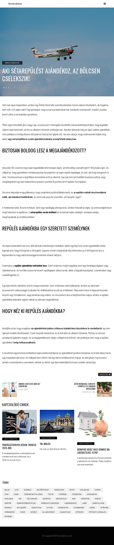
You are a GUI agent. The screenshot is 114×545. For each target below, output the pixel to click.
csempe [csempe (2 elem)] (97, 490)
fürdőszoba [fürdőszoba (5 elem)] (76, 494)
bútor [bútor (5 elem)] (71, 490)
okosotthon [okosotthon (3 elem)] (36, 507)
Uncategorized (12, 63)
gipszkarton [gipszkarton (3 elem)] (92, 494)
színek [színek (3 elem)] (92, 507)
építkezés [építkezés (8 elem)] (79, 512)
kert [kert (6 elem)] (74, 499)
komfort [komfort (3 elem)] (8, 503)
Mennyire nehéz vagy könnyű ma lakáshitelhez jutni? (93, 451)
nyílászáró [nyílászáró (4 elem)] (21, 507)
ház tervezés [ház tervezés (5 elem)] (32, 499)
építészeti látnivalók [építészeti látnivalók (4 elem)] (97, 512)
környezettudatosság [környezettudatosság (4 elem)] (50, 503)
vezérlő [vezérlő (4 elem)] (33, 512)
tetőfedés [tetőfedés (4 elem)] (104, 507)
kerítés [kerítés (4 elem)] (98, 499)
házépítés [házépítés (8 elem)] (46, 499)
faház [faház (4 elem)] (16, 494)
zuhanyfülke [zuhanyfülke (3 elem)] (65, 512)
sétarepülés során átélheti (43, 212)
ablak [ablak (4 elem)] (7, 490)
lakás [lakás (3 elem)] (84, 503)
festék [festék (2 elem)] (50, 494)
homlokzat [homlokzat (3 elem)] (9, 499)
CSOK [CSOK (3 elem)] (6, 494)
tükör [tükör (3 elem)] (22, 512)
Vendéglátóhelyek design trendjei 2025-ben (19, 446)
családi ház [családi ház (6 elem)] (84, 490)
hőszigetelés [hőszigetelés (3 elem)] (61, 499)
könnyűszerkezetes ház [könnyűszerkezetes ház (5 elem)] (26, 503)
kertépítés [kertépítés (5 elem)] (85, 499)
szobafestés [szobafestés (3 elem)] (63, 507)
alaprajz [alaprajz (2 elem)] (27, 490)
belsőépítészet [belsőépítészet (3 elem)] (43, 490)
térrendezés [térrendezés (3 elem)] (10, 512)
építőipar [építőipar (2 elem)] (8, 516)
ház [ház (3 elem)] (20, 499)
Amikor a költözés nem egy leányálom (32, 387)
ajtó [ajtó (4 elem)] (17, 490)
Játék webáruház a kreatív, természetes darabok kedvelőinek (81, 388)
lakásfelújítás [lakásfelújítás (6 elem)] (98, 503)
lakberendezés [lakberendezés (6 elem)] (70, 503)
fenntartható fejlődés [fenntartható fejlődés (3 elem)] (33, 494)
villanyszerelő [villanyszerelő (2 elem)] (48, 512)
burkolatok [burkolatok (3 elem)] (59, 490)
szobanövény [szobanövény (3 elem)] (79, 507)
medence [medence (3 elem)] (8, 507)
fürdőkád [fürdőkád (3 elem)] (62, 494)
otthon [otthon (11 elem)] (50, 507)
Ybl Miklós (45, 444)
